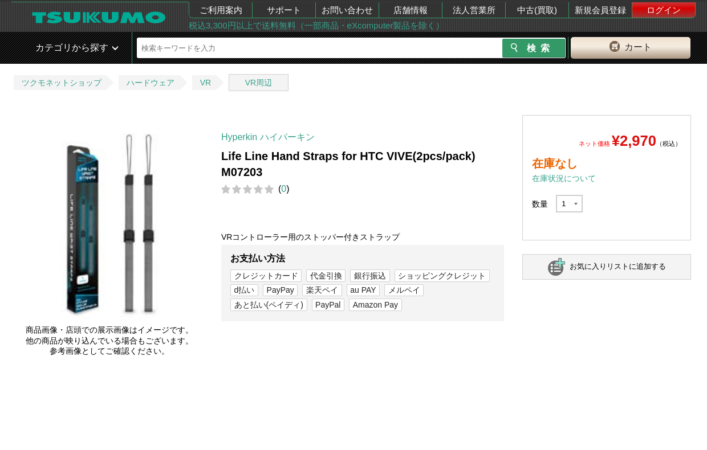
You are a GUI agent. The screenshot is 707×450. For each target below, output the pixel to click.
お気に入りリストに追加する (618, 266)
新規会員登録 (600, 10)
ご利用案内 (221, 10)
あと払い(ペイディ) (268, 304)
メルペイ (404, 289)
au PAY (363, 289)
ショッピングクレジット (442, 275)
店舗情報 (410, 10)
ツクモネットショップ (61, 82)
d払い (244, 289)
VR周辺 (258, 82)
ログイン (664, 10)
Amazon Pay (375, 304)
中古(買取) (537, 10)
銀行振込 (370, 275)
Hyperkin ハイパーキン (268, 137)
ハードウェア (150, 82)
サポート (284, 10)
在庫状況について (564, 178)
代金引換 (326, 275)
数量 (540, 204)
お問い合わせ (347, 10)
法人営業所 (474, 10)
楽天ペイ (322, 289)
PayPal (327, 304)
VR (205, 82)
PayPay (280, 289)
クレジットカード (266, 275)
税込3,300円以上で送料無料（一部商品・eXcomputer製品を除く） (316, 25)
